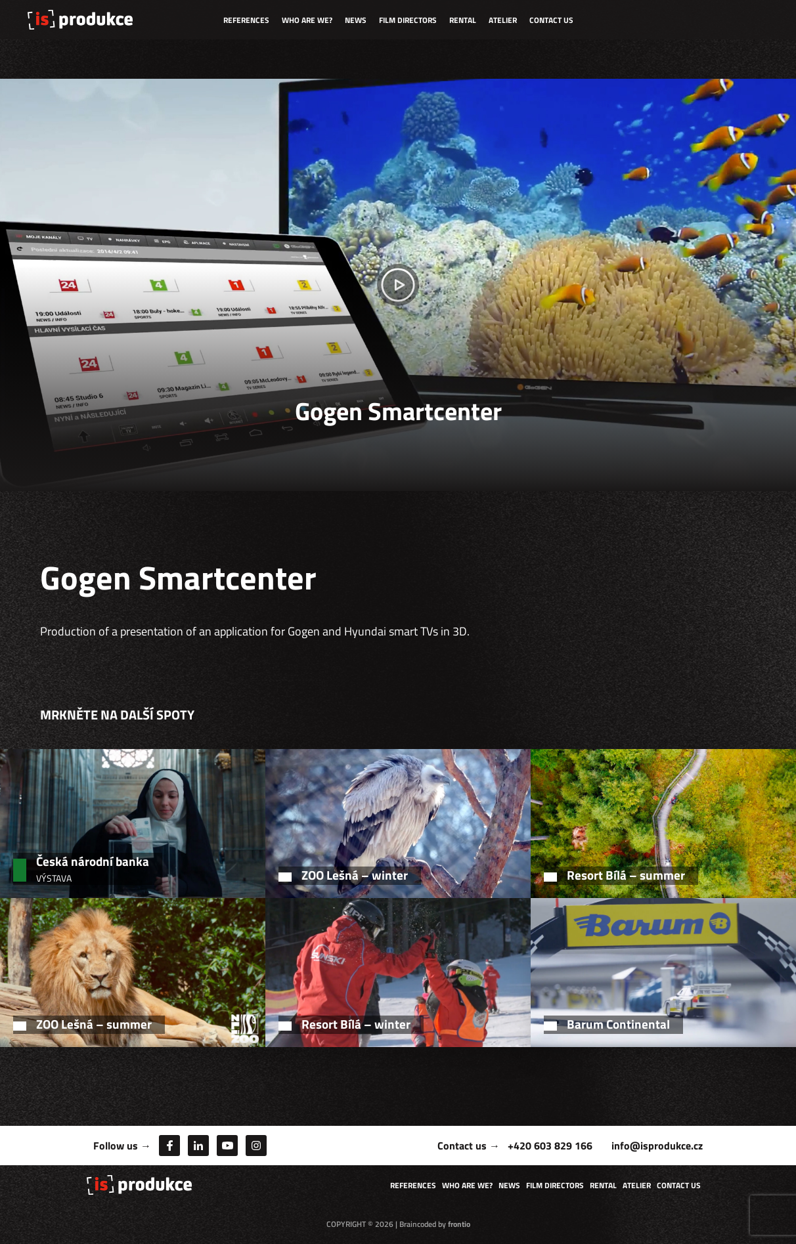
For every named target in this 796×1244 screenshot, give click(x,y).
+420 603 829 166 (550, 1145)
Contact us (551, 20)
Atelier (503, 20)
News (355, 20)
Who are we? (307, 20)
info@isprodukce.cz (657, 1145)
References (246, 20)
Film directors (408, 20)
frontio (459, 1224)
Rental (462, 20)
